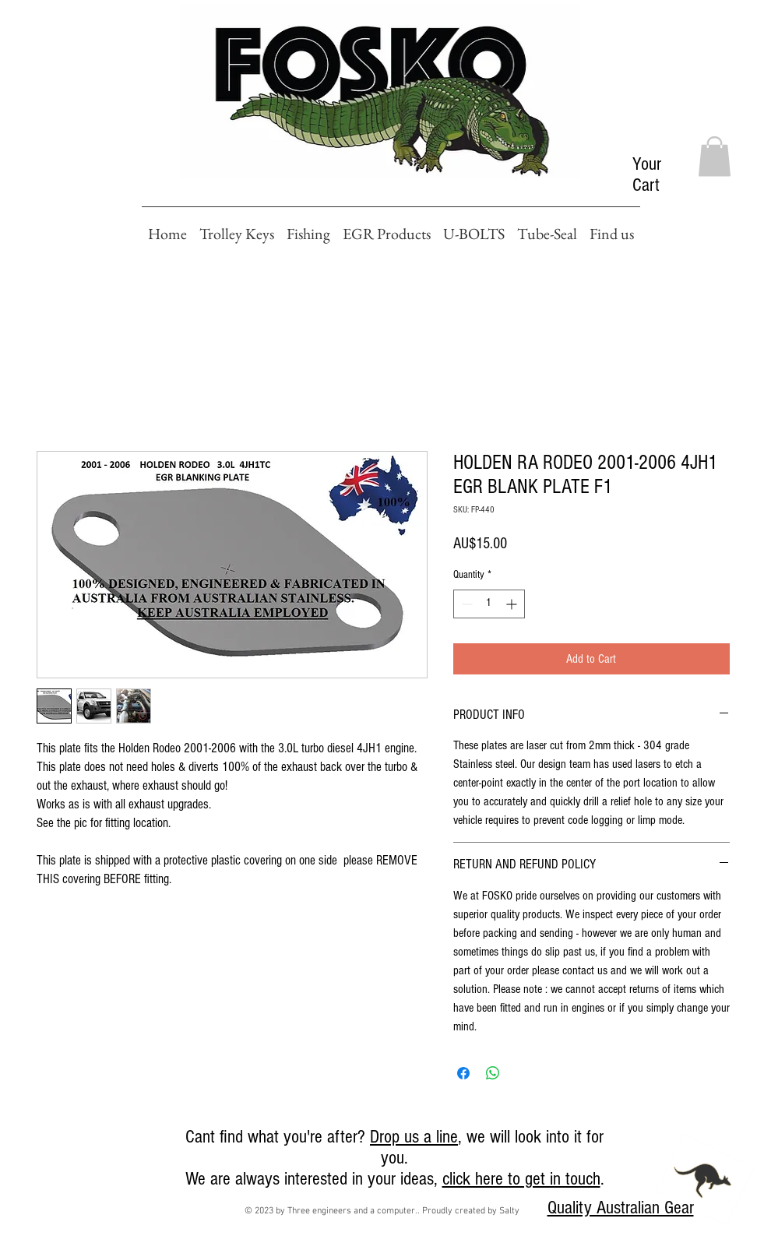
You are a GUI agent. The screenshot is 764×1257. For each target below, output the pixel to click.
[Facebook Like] (30, 1141)
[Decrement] (465, 604)
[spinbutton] (489, 604)
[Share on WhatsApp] (493, 1073)
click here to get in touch (521, 1178)
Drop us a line (414, 1136)
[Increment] (513, 604)
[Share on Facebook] (463, 1073)
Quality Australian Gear (620, 1207)
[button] (714, 156)
